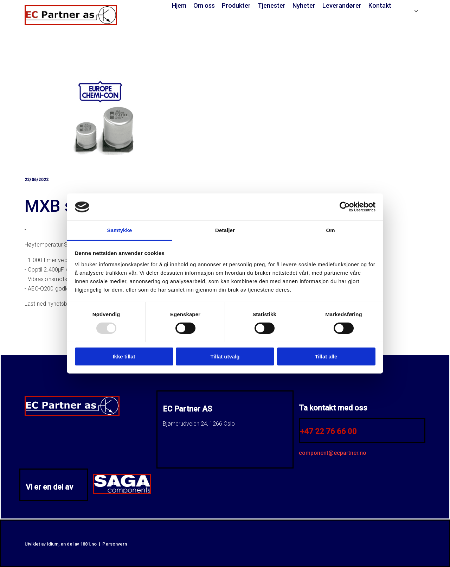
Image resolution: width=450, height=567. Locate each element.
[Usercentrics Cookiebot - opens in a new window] (344, 207)
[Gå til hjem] (71, 23)
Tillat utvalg (224, 356)
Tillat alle (326, 356)
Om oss (204, 5)
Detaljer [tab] (225, 230)
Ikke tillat (123, 356)
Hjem (179, 5)
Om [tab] (330, 230)
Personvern (114, 544)
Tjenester (271, 5)
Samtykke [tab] (119, 230)
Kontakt (379, 5)
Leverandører (341, 5)
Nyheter (303, 5)
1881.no (88, 544)
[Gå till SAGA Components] (122, 492)
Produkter (236, 5)
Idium (52, 544)
